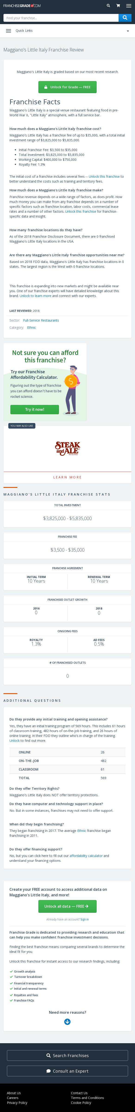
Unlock (14, 740)
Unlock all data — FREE (66, 906)
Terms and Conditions (87, 1098)
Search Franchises (67, 1055)
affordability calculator (86, 855)
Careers (12, 1098)
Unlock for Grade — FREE (67, 87)
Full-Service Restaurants (41, 320)
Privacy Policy (17, 1102)
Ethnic (31, 327)
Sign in (84, 919)
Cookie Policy (81, 1102)
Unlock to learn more (35, 296)
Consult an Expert (67, 1071)
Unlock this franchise (104, 176)
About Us (14, 1093)
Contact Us (79, 1093)
